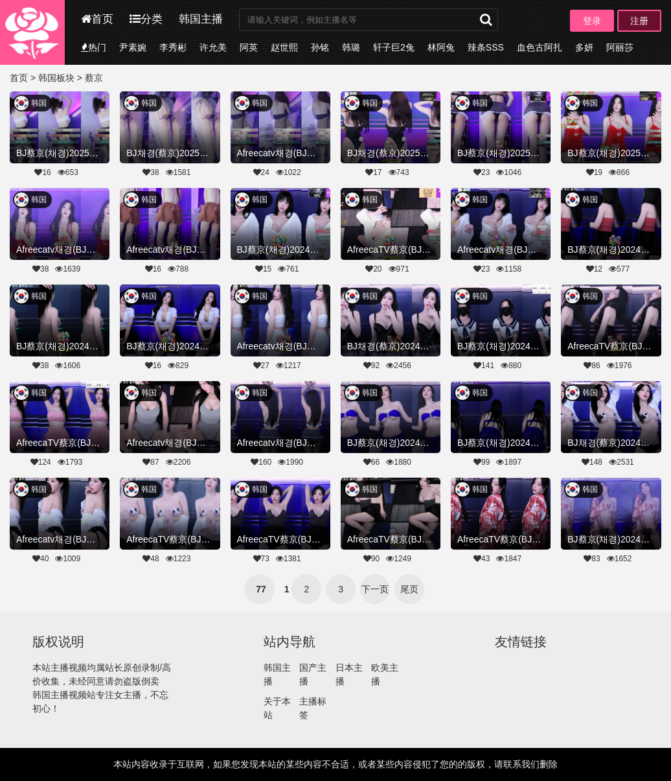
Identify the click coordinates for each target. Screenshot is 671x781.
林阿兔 (441, 47)
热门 (93, 47)
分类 (146, 19)
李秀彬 (173, 47)
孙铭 (320, 47)
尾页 (409, 589)
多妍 (584, 47)
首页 (97, 19)
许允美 (213, 47)
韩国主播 (201, 19)
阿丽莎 (619, 47)
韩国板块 (56, 78)
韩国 (39, 103)
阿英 (249, 47)
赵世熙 (284, 47)
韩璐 (351, 47)
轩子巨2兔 (394, 47)
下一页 (375, 589)
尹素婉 (132, 47)
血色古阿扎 (539, 47)
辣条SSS (486, 47)
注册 (639, 21)
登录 (592, 21)
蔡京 (94, 78)
